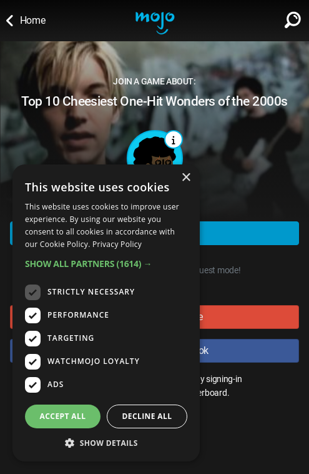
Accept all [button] (63, 416)
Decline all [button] (147, 416)
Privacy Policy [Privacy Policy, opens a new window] (117, 244)
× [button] (185, 178)
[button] (106, 263)
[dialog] (106, 312)
